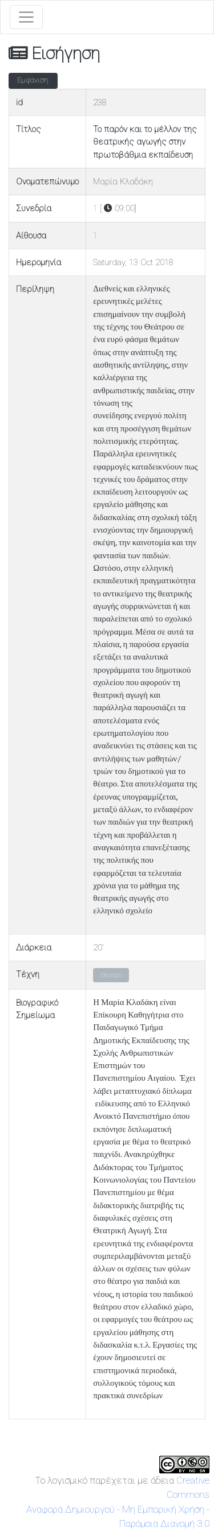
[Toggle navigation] (26, 17)
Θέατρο (111, 975)
